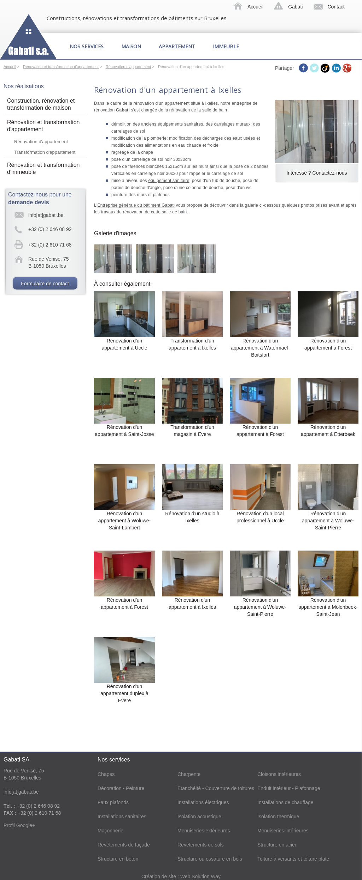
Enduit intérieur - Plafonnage (288, 788)
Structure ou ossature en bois (209, 859)
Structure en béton (118, 859)
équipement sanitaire (168, 180)
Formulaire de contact (45, 283)
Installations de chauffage (285, 802)
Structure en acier (277, 845)
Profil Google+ (19, 825)
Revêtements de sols (200, 845)
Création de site (159, 876)
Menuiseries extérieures (203, 830)
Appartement (177, 46)
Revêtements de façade (124, 845)
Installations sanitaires (122, 816)
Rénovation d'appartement (128, 67)
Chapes (106, 774)
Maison (131, 46)
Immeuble (226, 46)
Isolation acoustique (199, 816)
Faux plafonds (113, 802)
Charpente (188, 774)
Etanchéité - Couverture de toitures (215, 788)
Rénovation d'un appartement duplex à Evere (124, 693)
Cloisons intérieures (279, 774)
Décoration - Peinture (121, 788)
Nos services (87, 46)
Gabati (295, 7)
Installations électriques (203, 802)
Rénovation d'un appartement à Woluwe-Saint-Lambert (124, 520)
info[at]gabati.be (46, 215)
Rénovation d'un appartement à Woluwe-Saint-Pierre (328, 520)
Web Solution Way (200, 876)
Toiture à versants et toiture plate (293, 859)
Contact (335, 7)
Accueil (255, 7)
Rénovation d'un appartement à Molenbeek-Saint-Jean (327, 607)
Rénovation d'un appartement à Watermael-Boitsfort (260, 348)
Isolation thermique (278, 816)
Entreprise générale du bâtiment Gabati (136, 205)
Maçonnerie (110, 830)
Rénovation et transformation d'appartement (61, 67)
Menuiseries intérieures (283, 830)
